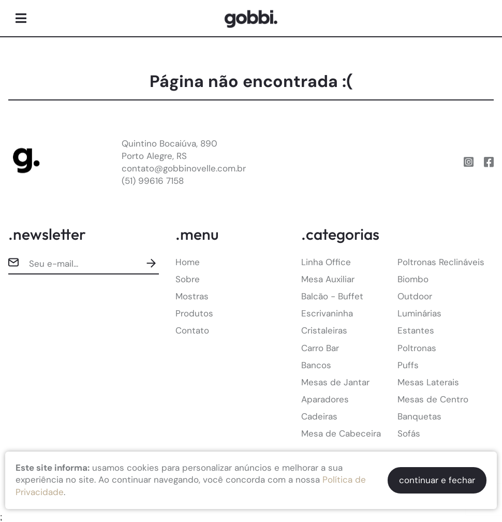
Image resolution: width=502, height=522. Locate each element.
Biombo (413, 279)
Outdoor (414, 296)
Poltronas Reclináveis (440, 262)
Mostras (192, 296)
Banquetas (419, 416)
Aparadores (325, 399)
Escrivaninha (327, 313)
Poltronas (416, 348)
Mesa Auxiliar (328, 279)
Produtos (194, 313)
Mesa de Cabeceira (341, 433)
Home (187, 262)
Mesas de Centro (432, 399)
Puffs (408, 365)
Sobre (187, 279)
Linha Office (326, 262)
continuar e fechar (437, 480)
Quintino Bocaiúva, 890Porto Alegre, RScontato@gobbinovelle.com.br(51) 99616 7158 (184, 162)
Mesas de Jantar (335, 382)
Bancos (316, 365)
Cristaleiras (324, 330)
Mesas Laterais (428, 382)
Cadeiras (319, 416)
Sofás (408, 433)
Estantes (415, 330)
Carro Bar (320, 348)
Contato (192, 330)
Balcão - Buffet (332, 296)
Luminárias (419, 313)
